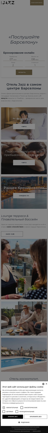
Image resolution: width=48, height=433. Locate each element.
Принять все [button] (13, 417)
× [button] (46, 384)
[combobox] (43, 384)
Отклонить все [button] (35, 417)
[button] (24, 422)
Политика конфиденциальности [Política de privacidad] (13, 403)
